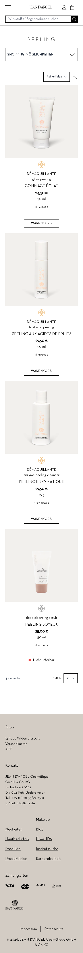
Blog (39, 829)
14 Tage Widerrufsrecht (22, 738)
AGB (8, 749)
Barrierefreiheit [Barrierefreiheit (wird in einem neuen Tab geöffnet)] (48, 859)
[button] (8, 7)
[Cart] (72, 7)
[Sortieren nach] (56, 77)
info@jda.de (26, 803)
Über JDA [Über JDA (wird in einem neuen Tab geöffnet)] (44, 839)
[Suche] (74, 19)
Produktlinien (16, 859)
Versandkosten (16, 743)
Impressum (28, 929)
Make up (43, 820)
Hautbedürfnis (17, 839)
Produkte (13, 849)
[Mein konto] (64, 7)
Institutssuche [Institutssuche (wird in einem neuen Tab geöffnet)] (47, 849)
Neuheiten (13, 829)
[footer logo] (14, 905)
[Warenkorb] (41, 223)
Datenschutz (53, 929)
